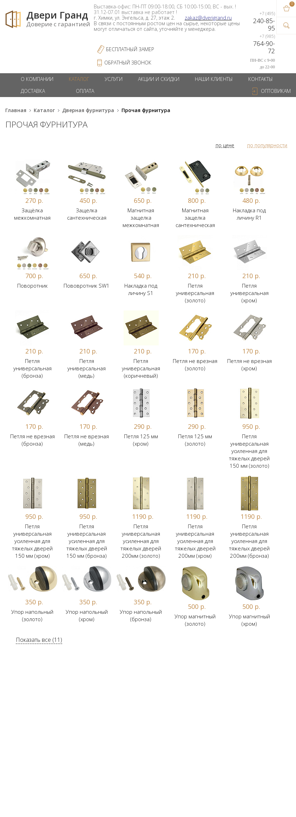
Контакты (260, 79)
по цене (225, 145)
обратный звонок (127, 62)
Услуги (114, 79)
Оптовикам (276, 91)
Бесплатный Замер (130, 49)
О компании (37, 79)
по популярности (267, 145)
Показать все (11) (39, 640)
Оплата (85, 91)
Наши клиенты (214, 79)
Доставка (33, 91)
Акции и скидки (158, 79)
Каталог (79, 79)
